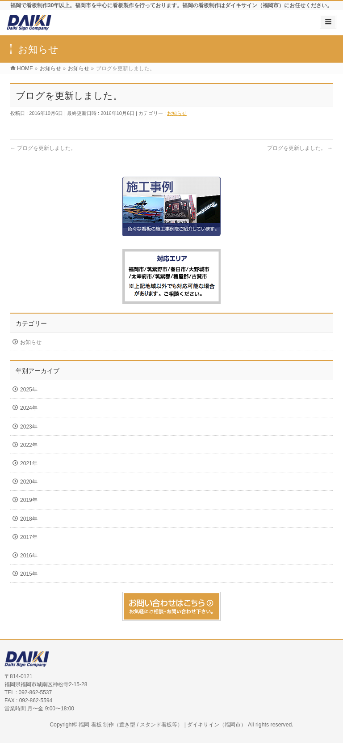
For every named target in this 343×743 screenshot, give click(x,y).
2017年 (29, 537)
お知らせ (177, 113)
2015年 (29, 574)
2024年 (29, 408)
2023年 (29, 427)
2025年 (29, 389)
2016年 (29, 555)
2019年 (29, 500)
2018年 (29, 519)
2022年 (29, 445)
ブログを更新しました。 (43, 148)
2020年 (29, 482)
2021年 (29, 463)
